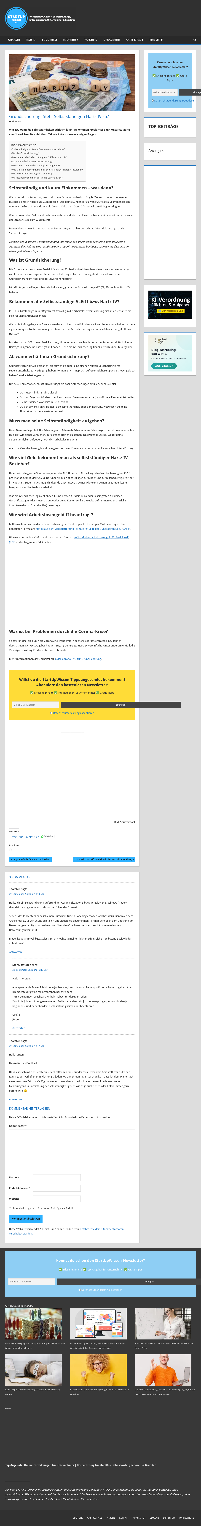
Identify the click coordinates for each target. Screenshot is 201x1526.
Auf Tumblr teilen (29, 835)
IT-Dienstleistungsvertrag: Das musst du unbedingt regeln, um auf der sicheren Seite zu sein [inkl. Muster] (165, 1396)
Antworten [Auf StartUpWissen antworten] (18, 1026)
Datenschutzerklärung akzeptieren (73, 711)
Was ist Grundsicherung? (25, 153)
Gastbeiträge (134, 39)
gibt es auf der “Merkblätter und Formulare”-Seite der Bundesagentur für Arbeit (83, 528)
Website (14, 1197)
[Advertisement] (73, 771)
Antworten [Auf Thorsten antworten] (15, 950)
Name (14, 1176)
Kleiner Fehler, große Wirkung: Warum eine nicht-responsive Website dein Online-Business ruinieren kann (100, 1345)
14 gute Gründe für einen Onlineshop (31, 858)
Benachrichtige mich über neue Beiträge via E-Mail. (43, 1207)
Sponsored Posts (19, 1304)
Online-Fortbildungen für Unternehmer (49, 1472)
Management (111, 39)
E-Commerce (49, 39)
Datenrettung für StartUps (94, 1472)
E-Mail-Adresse (19, 1187)
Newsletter (156, 39)
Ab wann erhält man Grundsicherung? (32, 161)
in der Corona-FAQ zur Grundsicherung (77, 658)
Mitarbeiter (70, 39)
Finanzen (14, 39)
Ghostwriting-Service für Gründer (134, 1472)
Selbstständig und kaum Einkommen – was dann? (38, 149)
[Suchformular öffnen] (193, 40)
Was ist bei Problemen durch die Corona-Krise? (37, 177)
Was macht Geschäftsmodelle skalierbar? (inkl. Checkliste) (103, 858)
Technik (31, 39)
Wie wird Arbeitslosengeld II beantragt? (33, 173)
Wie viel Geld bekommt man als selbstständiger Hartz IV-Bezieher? (47, 169)
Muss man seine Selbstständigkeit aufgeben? (36, 165)
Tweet (13, 835)
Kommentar (18, 1124)
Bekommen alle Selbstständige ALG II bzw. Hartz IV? (39, 157)
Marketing (90, 39)
